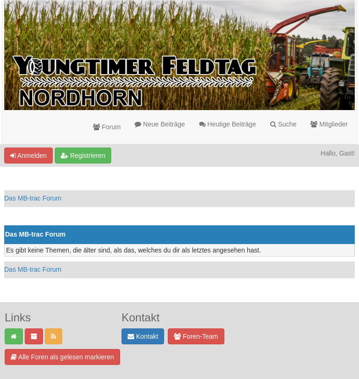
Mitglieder (329, 124)
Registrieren (83, 155)
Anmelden (28, 155)
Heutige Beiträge (227, 124)
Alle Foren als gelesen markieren (62, 357)
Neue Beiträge (160, 124)
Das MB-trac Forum (32, 198)
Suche (283, 124)
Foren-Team (196, 336)
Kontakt (143, 336)
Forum (107, 127)
